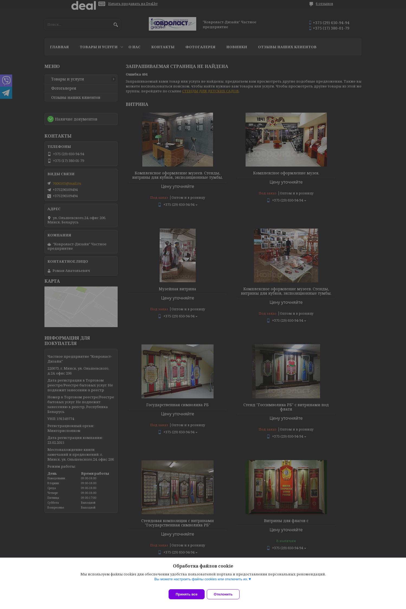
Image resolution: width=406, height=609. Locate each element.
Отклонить (226, 594)
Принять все (187, 594)
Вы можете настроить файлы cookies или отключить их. (201, 582)
